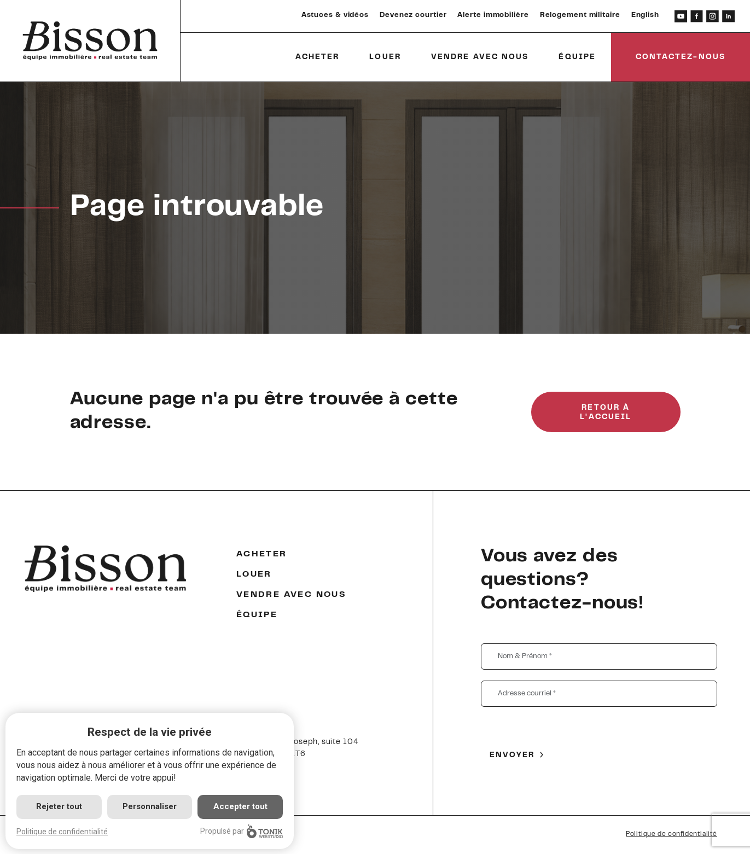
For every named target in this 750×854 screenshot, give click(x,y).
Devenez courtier (413, 15)
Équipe (577, 57)
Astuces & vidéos (335, 15)
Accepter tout (240, 806)
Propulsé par (241, 831)
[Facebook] (696, 16)
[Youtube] (681, 16)
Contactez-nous (680, 57)
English (645, 15)
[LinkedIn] (728, 16)
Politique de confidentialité (671, 834)
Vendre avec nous (480, 57)
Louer (385, 57)
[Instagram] (712, 16)
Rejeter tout (59, 806)
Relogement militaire (580, 15)
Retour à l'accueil (605, 413)
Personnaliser (150, 806)
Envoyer (512, 755)
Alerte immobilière (492, 15)
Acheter (317, 57)
